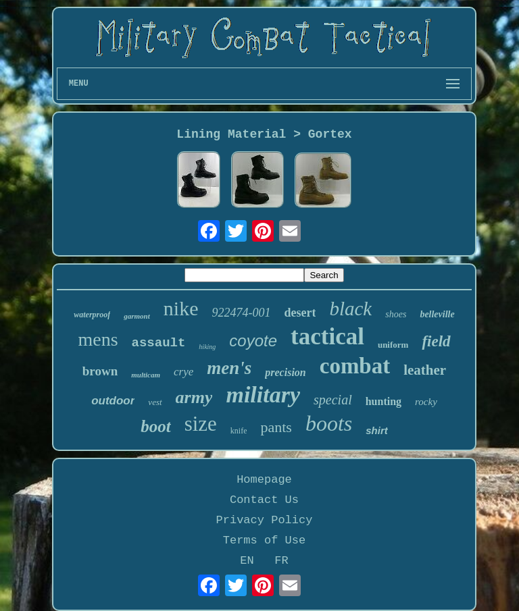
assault (159, 343)
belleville (437, 314)
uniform (393, 345)
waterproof (92, 314)
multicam (145, 375)
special (333, 399)
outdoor (112, 400)
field (436, 341)
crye (183, 371)
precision (285, 372)
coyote (253, 340)
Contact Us (264, 500)
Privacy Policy (264, 520)
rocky (426, 401)
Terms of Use (264, 540)
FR (281, 560)
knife (238, 430)
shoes (395, 314)
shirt (377, 430)
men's (229, 368)
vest (155, 402)
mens (98, 339)
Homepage (264, 479)
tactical (327, 336)
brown (100, 371)
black (350, 308)
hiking (207, 346)
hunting (383, 401)
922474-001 (241, 312)
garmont (137, 316)
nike (181, 308)
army (194, 397)
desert (300, 312)
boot (155, 426)
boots (328, 423)
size (200, 423)
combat (355, 366)
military (263, 394)
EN (246, 560)
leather (424, 370)
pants (275, 427)
